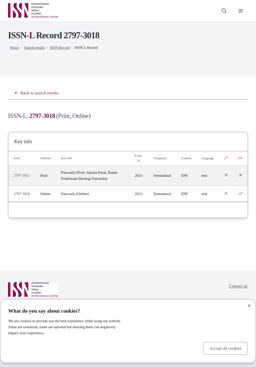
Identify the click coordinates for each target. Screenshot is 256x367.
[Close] (249, 305)
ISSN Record (60, 48)
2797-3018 (22, 194)
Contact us (238, 286)
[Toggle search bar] (223, 11)
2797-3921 (22, 176)
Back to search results (36, 92)
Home (14, 48)
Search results (34, 48)
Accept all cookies (225, 348)
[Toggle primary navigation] (240, 11)
